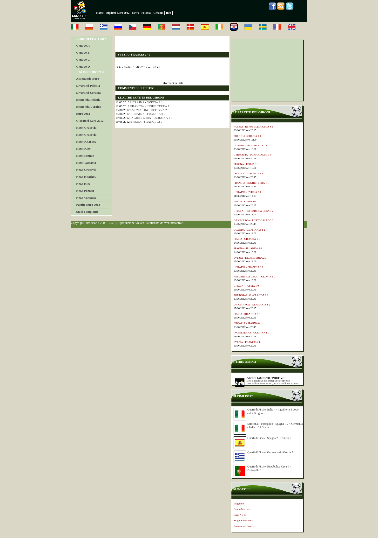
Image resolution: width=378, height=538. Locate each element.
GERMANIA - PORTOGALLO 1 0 (252, 154)
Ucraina (158, 12)
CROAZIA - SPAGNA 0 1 (248, 323)
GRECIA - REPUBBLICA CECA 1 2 (253, 210)
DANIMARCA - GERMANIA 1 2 (252, 304)
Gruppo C (83, 59)
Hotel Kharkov (86, 141)
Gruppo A (83, 45)
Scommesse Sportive (245, 525)
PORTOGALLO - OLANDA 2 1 (251, 295)
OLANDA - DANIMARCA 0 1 (250, 145)
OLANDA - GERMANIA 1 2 (249, 229)
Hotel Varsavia (86, 162)
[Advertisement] (171, 43)
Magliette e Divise (243, 520)
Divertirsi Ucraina (88, 92)
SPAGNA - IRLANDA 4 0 (248, 248)
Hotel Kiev (83, 148)
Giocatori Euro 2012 (89, 120)
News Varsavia (86, 197)
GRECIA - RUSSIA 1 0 (246, 285)
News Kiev (83, 183)
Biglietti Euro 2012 (117, 12)
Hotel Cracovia (86, 127)
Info (168, 12)
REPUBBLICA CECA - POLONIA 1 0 (254, 276)
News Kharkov (86, 176)
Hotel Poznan (85, 155)
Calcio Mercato (242, 509)
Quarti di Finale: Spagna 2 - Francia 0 (269, 438)
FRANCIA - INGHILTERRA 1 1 (151, 106)
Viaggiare (239, 503)
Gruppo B (83, 52)
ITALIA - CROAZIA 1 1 (247, 238)
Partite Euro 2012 (88, 204)
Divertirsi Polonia (88, 85)
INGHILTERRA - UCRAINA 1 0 (151, 118)
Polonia (146, 12)
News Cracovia (86, 169)
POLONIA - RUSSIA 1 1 (247, 201)
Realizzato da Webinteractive (164, 223)
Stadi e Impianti (87, 211)
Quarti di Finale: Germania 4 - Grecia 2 (270, 452)
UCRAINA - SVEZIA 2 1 (146, 102)
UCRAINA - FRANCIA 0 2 (147, 114)
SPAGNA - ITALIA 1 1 (246, 164)
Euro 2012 (83, 113)
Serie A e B (240, 514)
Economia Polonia (88, 99)
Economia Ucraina (88, 106)
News (135, 12)
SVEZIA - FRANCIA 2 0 (146, 121)
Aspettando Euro (87, 78)
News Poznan (85, 190)
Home (100, 12)
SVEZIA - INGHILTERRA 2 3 (149, 110)
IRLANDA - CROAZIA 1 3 (248, 173)
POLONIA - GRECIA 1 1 (247, 135)
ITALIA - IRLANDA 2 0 (247, 313)
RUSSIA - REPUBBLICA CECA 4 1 (253, 126)
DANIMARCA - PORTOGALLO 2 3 (253, 220)
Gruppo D (83, 66)
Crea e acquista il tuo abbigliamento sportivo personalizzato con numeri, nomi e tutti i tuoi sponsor (272, 382)
